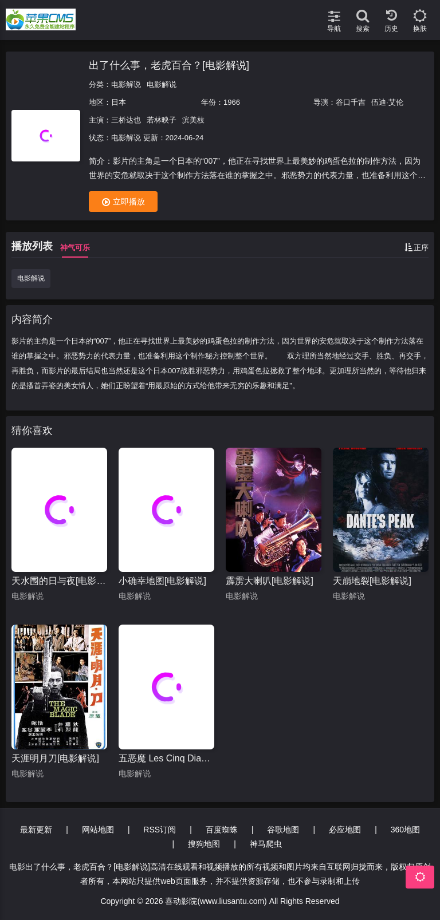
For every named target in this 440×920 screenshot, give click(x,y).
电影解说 (126, 84)
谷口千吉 (351, 102)
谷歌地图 (283, 829)
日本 (118, 102)
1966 (231, 102)
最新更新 (36, 829)
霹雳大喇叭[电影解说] (269, 581)
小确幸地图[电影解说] (162, 581)
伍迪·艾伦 (387, 102)
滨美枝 (193, 120)
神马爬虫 (266, 843)
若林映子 (161, 120)
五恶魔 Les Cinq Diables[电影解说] (166, 758)
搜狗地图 (204, 843)
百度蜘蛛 (222, 829)
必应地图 (345, 829)
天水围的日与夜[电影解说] (59, 581)
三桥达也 (126, 120)
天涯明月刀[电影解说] (55, 758)
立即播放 (123, 202)
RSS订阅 (159, 829)
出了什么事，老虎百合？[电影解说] (169, 65)
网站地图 (98, 829)
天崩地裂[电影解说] (372, 581)
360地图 (405, 829)
